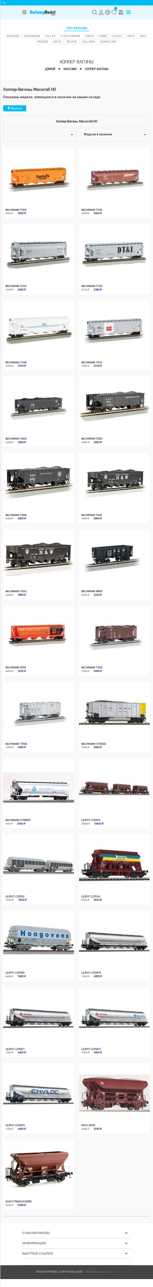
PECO (131, 36)
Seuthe (71, 41)
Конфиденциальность (99, 1271)
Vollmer (88, 41)
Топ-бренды (76, 28)
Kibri (103, 36)
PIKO (143, 36)
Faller (50, 36)
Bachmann (32, 36)
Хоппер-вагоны (96, 69)
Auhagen (13, 36)
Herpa (89, 36)
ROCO (57, 41)
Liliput (117, 36)
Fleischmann (70, 36)
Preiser (43, 41)
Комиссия (108, 41)
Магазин (69, 69)
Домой (50, 69)
